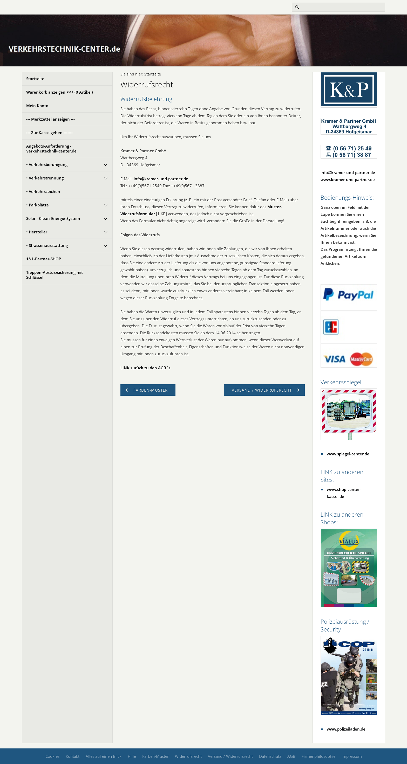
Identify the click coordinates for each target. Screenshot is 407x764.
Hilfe (132, 756)
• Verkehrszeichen (43, 191)
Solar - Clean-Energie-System (53, 218)
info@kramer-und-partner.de (161, 178)
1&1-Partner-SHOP (43, 258)
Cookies (52, 756)
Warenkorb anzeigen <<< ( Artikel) (59, 92)
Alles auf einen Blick (103, 756)
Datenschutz (270, 756)
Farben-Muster (155, 756)
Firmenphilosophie (318, 756)
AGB (291, 756)
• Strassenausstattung (47, 245)
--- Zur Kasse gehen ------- (49, 132)
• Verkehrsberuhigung (46, 164)
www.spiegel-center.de (348, 453)
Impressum (352, 756)
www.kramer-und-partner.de (348, 179)
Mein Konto (37, 105)
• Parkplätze (37, 204)
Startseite (35, 78)
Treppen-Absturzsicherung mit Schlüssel (54, 275)
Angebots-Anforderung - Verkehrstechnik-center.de (51, 148)
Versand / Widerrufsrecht (230, 756)
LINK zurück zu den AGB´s (145, 367)
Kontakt (72, 756)
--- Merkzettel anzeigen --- (50, 119)
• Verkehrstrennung (45, 177)
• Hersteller (36, 231)
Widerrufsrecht (188, 756)
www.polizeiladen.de (346, 729)
